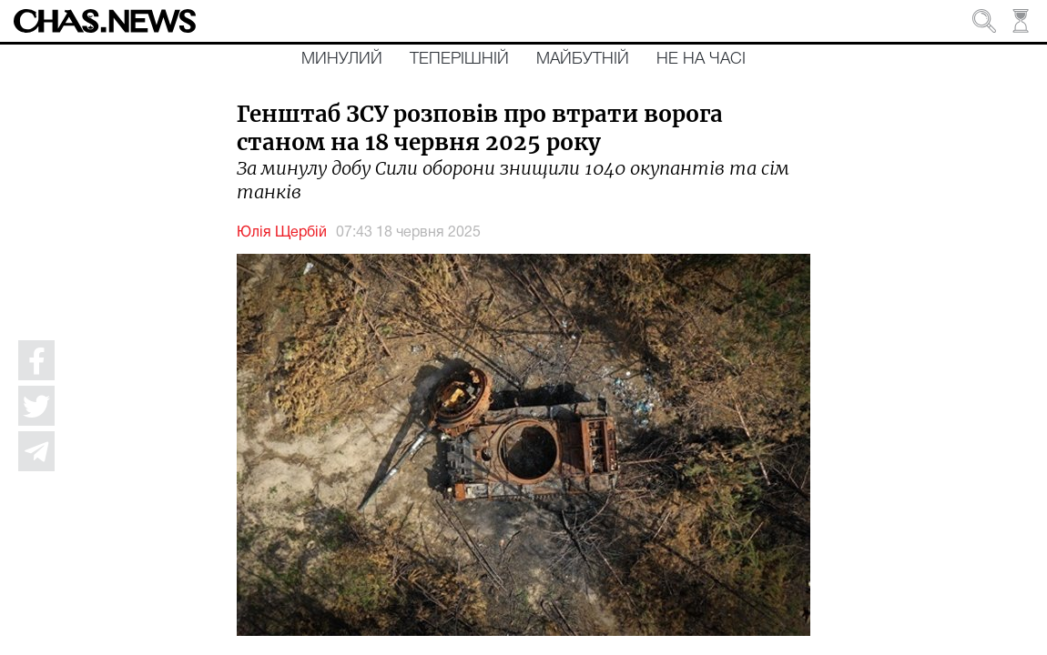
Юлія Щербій (282, 233)
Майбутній (582, 59)
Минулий (341, 59)
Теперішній (459, 59)
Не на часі (701, 59)
